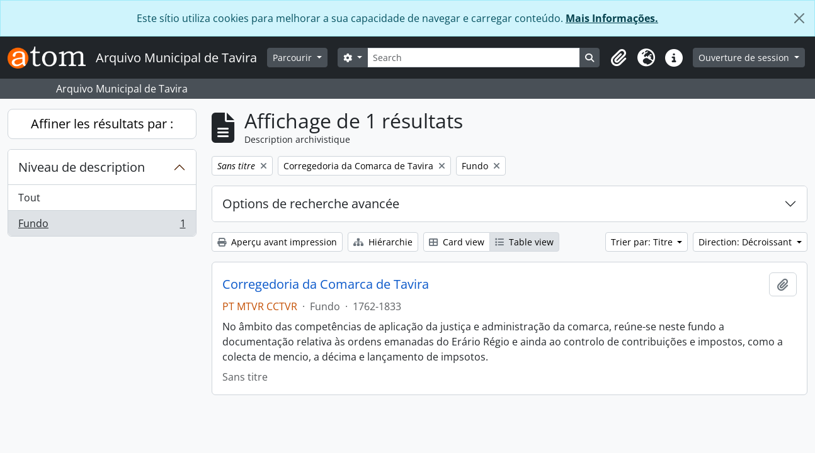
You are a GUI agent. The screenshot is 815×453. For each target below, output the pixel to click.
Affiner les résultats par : (102, 123)
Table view (524, 242)
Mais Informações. (612, 18)
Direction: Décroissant (746, 242)
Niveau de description (81, 167)
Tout (29, 197)
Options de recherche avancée (310, 203)
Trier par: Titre (643, 242)
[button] (618, 58)
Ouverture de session (745, 58)
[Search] (474, 57)
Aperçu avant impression (277, 242)
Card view (456, 242)
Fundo (102, 226)
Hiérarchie (383, 242)
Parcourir (293, 58)
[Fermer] (799, 18)
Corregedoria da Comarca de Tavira (325, 284)
